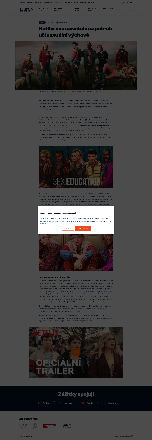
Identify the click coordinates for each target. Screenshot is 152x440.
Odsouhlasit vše (83, 228)
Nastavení (68, 228)
